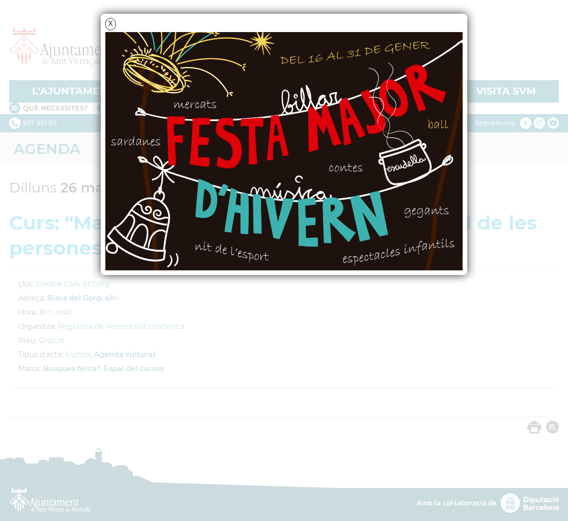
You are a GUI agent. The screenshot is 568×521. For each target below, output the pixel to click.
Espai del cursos (134, 368)
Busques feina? (71, 368)
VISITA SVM (506, 91)
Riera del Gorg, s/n (81, 298)
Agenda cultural (124, 354)
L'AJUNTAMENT (73, 91)
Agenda (47, 149)
